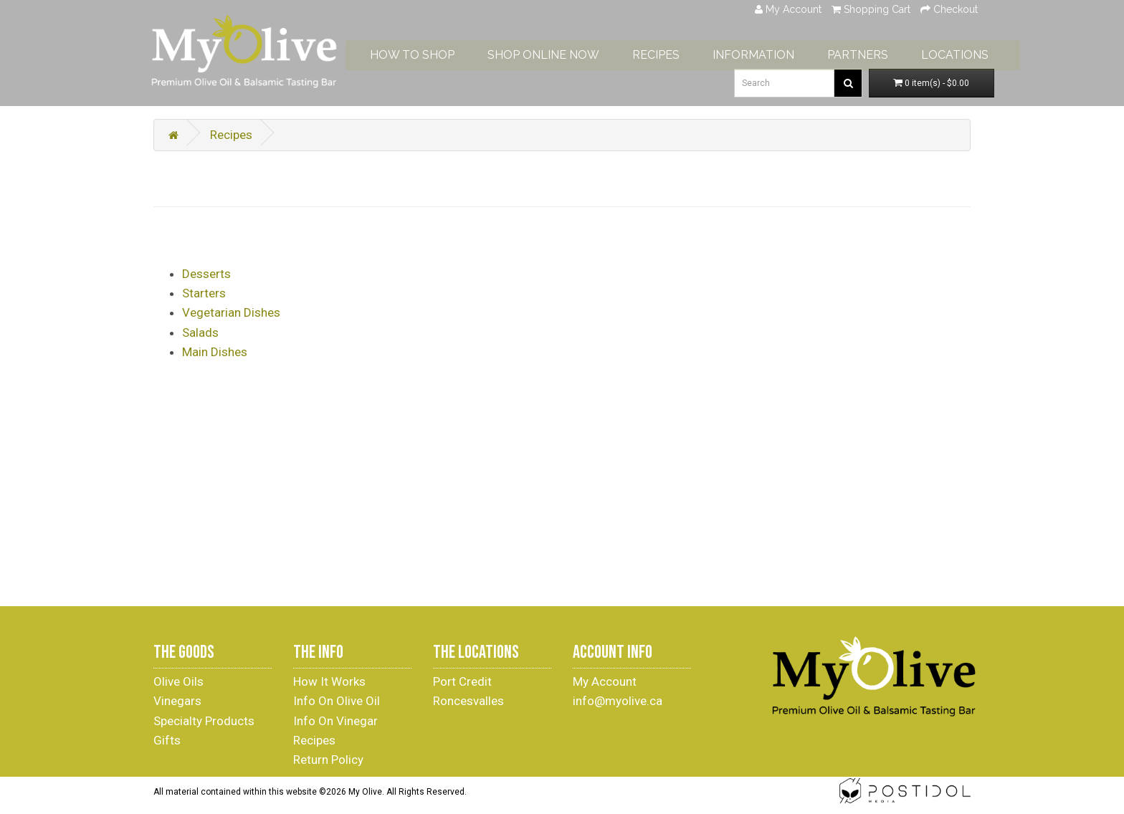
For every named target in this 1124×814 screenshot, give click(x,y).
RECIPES (678, 51)
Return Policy (328, 759)
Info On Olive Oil (336, 701)
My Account (605, 681)
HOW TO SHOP (435, 51)
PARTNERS (880, 51)
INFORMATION (776, 51)
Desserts (206, 274)
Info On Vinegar (335, 721)
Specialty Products (203, 721)
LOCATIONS (977, 51)
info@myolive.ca (617, 701)
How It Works (329, 681)
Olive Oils (178, 681)
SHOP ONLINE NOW (566, 51)
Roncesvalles (468, 701)
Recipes (231, 135)
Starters (204, 293)
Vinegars (177, 701)
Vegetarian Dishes (231, 312)
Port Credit (462, 681)
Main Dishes (214, 352)
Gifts (167, 740)
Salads (200, 332)
